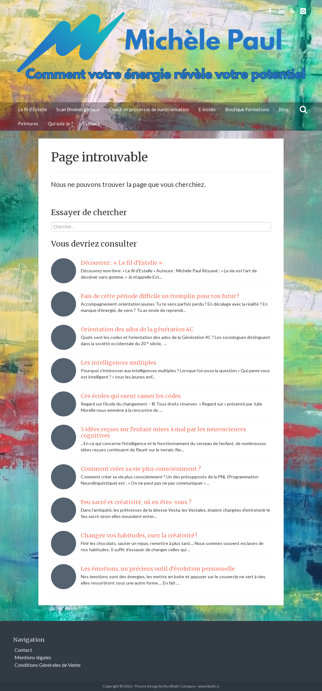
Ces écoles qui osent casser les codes (131, 396)
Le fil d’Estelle (32, 109)
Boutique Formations (247, 109)
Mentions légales (32, 657)
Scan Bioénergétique (78, 109)
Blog (284, 109)
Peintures (28, 123)
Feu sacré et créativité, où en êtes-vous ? (136, 502)
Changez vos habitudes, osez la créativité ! (139, 535)
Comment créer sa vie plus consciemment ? (141, 468)
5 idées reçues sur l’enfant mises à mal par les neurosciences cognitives (163, 432)
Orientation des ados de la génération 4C (137, 329)
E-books (207, 109)
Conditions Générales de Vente (47, 665)
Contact (91, 123)
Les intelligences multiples (118, 362)
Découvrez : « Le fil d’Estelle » (122, 262)
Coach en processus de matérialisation (149, 109)
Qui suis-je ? (60, 123)
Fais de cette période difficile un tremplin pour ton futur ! (160, 296)
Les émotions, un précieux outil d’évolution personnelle (158, 568)
